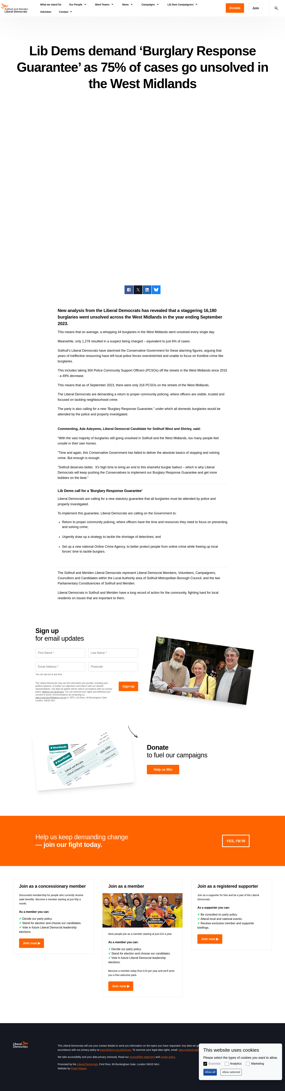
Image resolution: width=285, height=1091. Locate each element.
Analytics (236, 1063)
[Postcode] (113, 666)
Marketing (257, 1063)
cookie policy (167, 1057)
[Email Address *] (60, 666)
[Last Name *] (113, 653)
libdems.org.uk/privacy (53, 692)
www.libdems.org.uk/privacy (115, 1049)
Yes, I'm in (235, 841)
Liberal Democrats (87, 1064)
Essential (214, 1063)
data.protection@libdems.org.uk (50, 697)
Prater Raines (79, 1068)
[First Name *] (60, 653)
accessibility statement (142, 1057)
